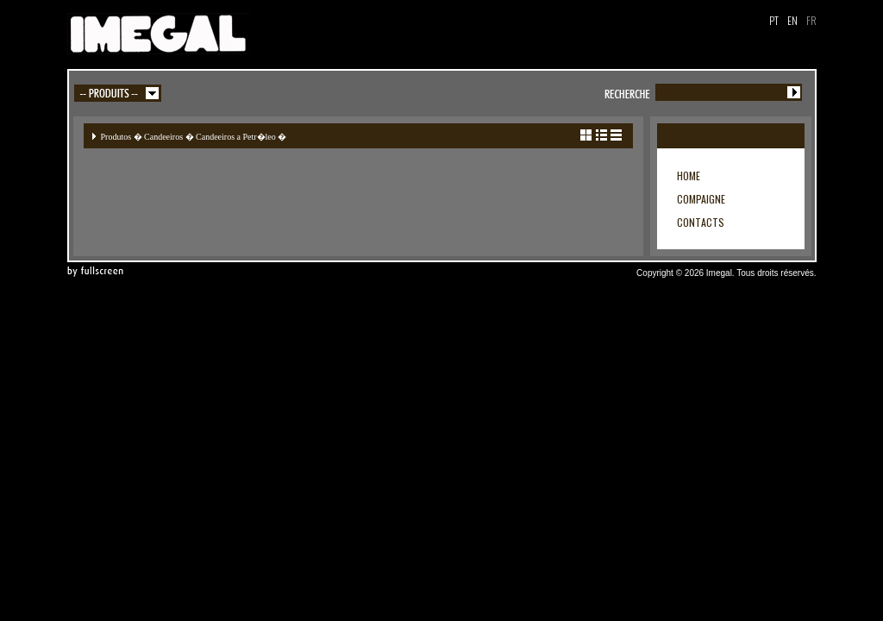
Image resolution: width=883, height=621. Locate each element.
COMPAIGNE (701, 198)
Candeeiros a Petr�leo (236, 136)
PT (774, 20)
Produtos (116, 136)
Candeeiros (163, 136)
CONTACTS (700, 222)
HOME (688, 175)
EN (792, 20)
